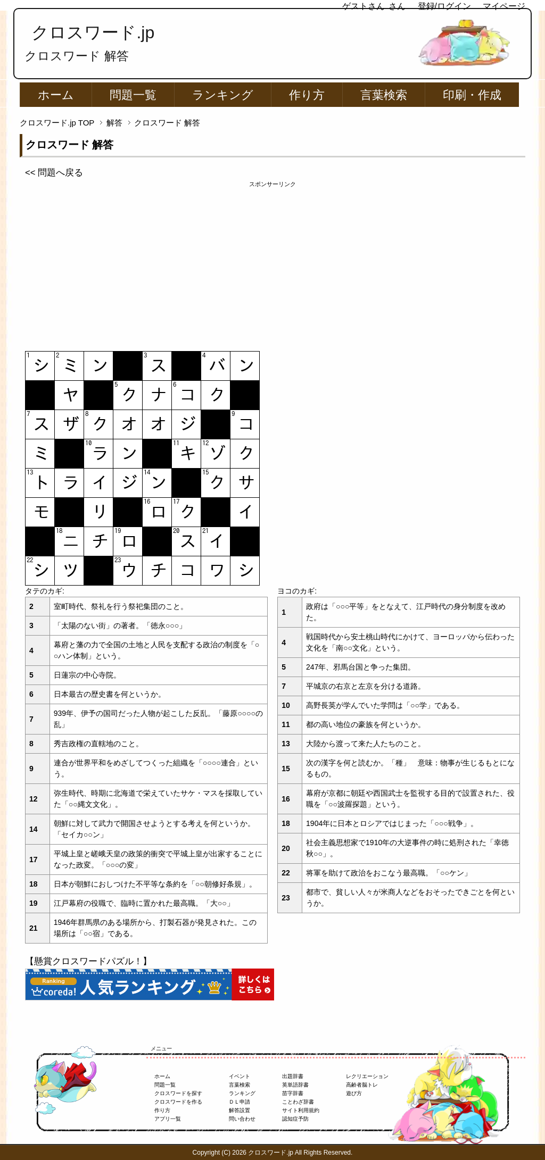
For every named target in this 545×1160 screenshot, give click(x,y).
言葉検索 (383, 95)
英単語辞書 (295, 1085)
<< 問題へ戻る (54, 173)
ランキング (222, 95)
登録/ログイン (444, 6)
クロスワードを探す (178, 1093)
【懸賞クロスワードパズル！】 (88, 961)
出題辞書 (292, 1076)
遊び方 (354, 1093)
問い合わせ (242, 1119)
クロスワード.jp (92, 32)
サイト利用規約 (300, 1110)
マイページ (504, 6)
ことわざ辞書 (298, 1102)
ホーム (56, 95)
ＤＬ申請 (239, 1102)
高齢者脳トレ (362, 1085)
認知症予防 (295, 1119)
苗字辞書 (292, 1093)
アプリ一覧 (167, 1119)
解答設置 (239, 1110)
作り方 (307, 95)
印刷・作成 (472, 95)
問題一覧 (133, 95)
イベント (239, 1076)
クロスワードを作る (178, 1102)
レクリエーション (367, 1076)
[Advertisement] (272, 263)
